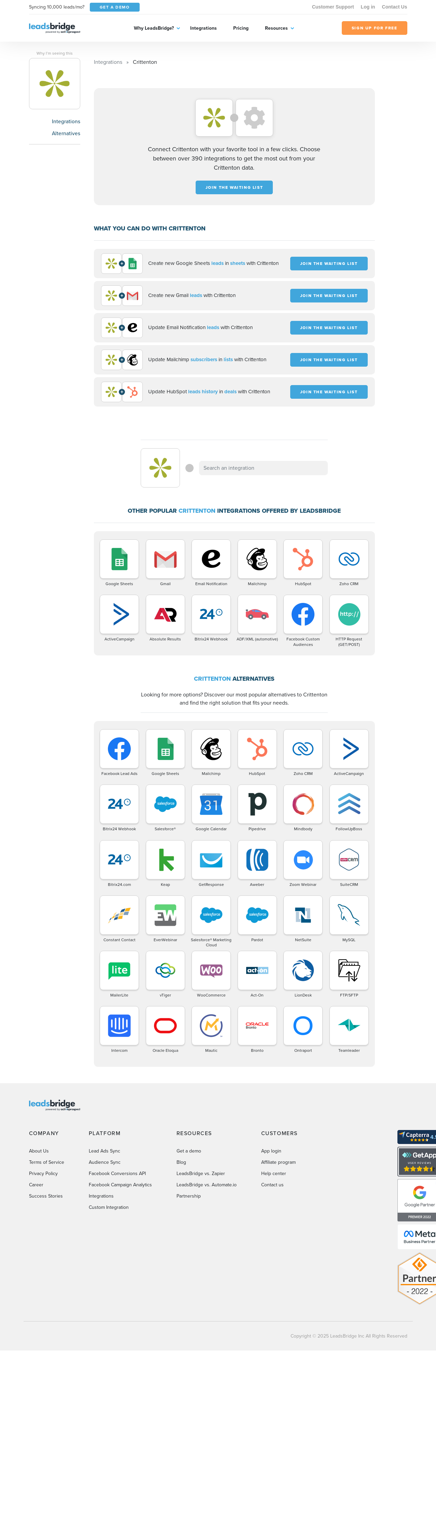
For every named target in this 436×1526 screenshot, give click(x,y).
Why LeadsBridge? (154, 28)
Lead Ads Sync (104, 1151)
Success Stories (46, 1196)
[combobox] (263, 468)
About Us (39, 1151)
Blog (181, 1162)
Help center (273, 1173)
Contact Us (394, 7)
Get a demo (189, 1151)
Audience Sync (105, 1162)
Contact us (272, 1184)
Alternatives (66, 133)
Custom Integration (109, 1207)
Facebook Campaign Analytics (120, 1184)
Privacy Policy (43, 1173)
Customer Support (333, 7)
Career (36, 1184)
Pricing (241, 28)
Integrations (203, 28)
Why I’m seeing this (55, 53)
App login (271, 1151)
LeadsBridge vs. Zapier (201, 1173)
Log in (368, 7)
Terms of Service (46, 1162)
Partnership (189, 1196)
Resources (276, 28)
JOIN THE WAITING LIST (234, 187)
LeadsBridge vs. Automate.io (207, 1184)
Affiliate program (278, 1162)
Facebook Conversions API (117, 1173)
